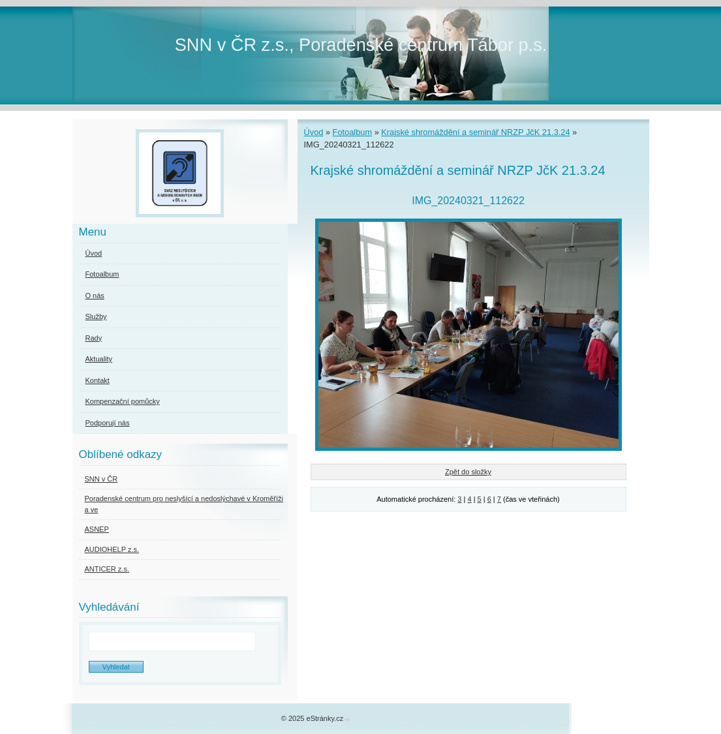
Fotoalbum (352, 132)
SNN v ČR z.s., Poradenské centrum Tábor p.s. (361, 45)
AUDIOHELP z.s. (112, 549)
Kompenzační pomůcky (122, 401)
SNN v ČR (101, 479)
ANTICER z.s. (107, 569)
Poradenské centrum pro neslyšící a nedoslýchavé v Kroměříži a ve (184, 504)
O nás (94, 295)
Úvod (314, 132)
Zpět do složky (468, 472)
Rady (93, 338)
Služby (96, 316)
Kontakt (97, 380)
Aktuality (99, 359)
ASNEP (97, 529)
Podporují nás (107, 423)
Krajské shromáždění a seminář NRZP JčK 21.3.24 (475, 132)
